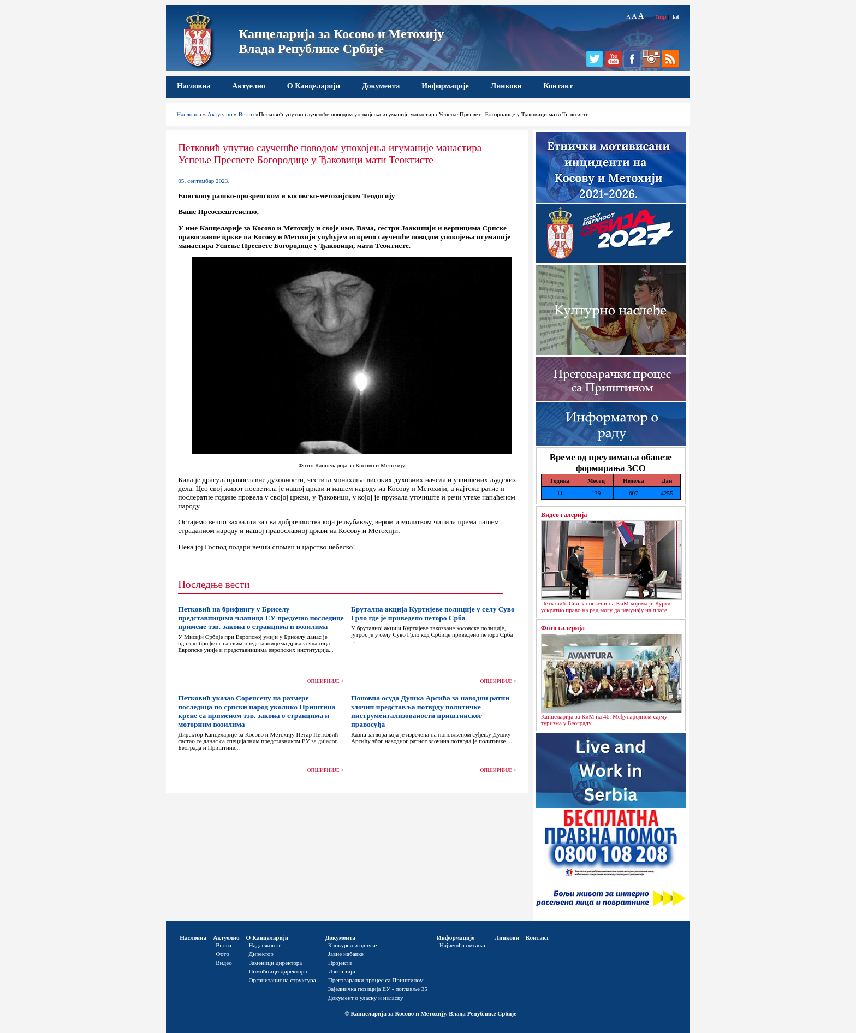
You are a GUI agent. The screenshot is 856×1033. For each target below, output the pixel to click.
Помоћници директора (278, 971)
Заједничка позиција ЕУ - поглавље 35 (377, 988)
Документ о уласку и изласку (365, 997)
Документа (381, 86)
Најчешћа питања (462, 945)
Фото (222, 954)
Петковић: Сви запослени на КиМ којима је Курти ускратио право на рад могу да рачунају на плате (606, 606)
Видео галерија (564, 515)
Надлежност (265, 945)
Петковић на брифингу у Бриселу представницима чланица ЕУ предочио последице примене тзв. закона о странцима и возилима (261, 618)
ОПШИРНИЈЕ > (325, 681)
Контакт (558, 86)
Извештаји (341, 971)
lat (676, 16)
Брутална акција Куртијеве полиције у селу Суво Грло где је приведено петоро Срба (433, 613)
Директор (261, 954)
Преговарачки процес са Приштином (376, 980)
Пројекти (340, 962)
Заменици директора (275, 962)
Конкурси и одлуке (352, 945)
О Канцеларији (313, 86)
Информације (445, 86)
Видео (224, 962)
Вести (246, 114)
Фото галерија (563, 628)
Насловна (193, 86)
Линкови (506, 86)
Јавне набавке (346, 954)
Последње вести (213, 584)
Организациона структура (282, 980)
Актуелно (248, 86)
